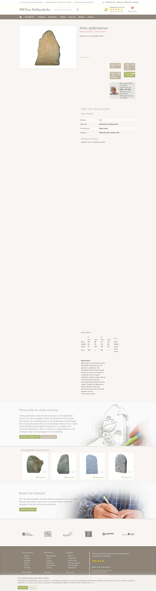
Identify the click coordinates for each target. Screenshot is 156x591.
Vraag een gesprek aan (30, 437)
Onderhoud (50, 563)
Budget (26, 556)
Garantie (49, 568)
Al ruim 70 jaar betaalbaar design (31, 2)
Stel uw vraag (72, 561)
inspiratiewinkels (49, 437)
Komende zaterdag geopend (84, 2)
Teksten (48, 558)
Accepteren (22, 588)
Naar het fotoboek (28, 509)
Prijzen (63, 17)
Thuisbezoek (72, 558)
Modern (26, 565)
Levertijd (49, 561)
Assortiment (30, 17)
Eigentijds (27, 561)
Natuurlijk (27, 568)
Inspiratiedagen (73, 565)
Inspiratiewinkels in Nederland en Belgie (59, 2)
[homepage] (20, 17)
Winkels (82, 17)
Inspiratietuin (72, 568)
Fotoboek (41, 17)
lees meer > (85, 57)
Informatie (52, 17)
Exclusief (27, 558)
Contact (90, 17)
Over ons (72, 17)
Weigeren (33, 588)
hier (93, 583)
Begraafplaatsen (51, 556)
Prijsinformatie (50, 565)
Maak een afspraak (74, 563)
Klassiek (27, 563)
